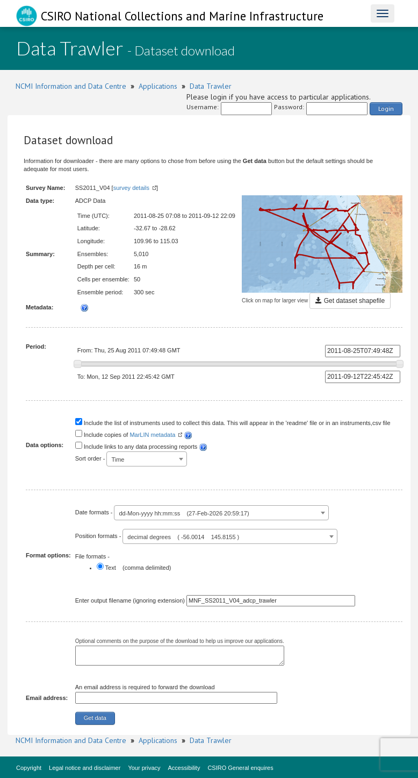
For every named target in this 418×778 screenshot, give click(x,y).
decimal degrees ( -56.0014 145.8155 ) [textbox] (183, 537)
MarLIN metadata (152, 435)
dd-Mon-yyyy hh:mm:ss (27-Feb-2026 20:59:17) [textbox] (184, 513)
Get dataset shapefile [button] (350, 301)
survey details (131, 188)
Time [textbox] (117, 459)
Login (386, 108)
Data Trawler (211, 86)
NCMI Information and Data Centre (71, 86)
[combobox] (146, 458)
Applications (158, 86)
